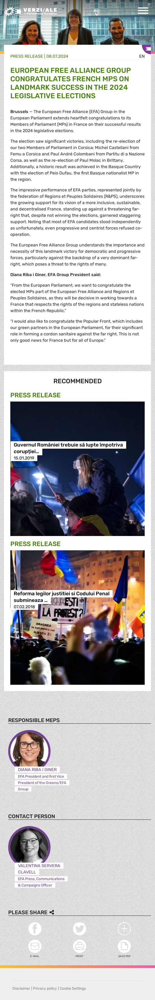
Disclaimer (21, 988)
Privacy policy (45, 988)
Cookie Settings (73, 988)
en (142, 56)
